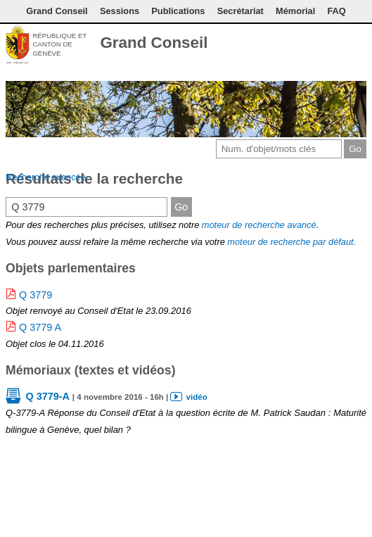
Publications (178, 11)
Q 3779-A (47, 396)
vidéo (196, 397)
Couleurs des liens (334, 44)
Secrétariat (240, 11)
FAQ (336, 11)
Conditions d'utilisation (315, 44)
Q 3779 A (40, 327)
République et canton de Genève (59, 44)
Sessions (119, 11)
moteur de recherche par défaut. (291, 241)
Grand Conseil (56, 11)
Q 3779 (35, 295)
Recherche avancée (46, 177)
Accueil (357, 44)
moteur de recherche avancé (259, 225)
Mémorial (295, 11)
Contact (291, 44)
